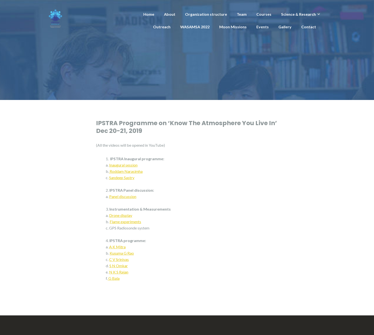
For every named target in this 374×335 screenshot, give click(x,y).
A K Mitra (117, 246)
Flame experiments (125, 221)
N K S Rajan (118, 272)
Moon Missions (233, 26)
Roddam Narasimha (126, 171)
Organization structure (206, 14)
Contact (308, 26)
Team (242, 14)
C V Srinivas (119, 259)
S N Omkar (118, 265)
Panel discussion (122, 196)
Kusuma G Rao (122, 253)
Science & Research (298, 14)
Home (148, 14)
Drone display (120, 215)
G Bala (114, 278)
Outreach (162, 26)
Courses (263, 14)
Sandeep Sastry (121, 177)
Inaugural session (123, 165)
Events (262, 26)
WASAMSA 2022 (195, 26)
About (169, 14)
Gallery (285, 26)
